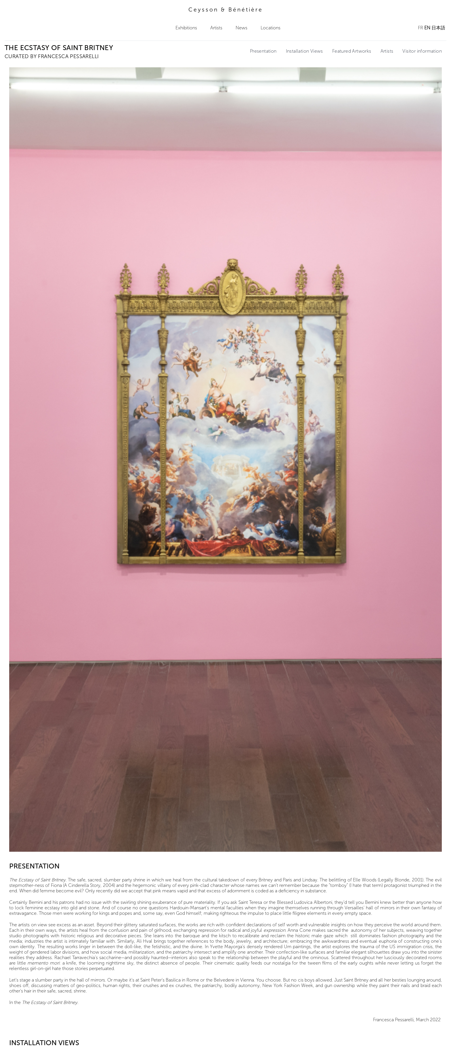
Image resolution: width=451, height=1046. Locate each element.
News (241, 28)
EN (427, 28)
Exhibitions (186, 28)
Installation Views (304, 51)
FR (420, 28)
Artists (216, 28)
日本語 (438, 28)
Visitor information (422, 51)
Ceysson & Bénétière (225, 9)
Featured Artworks (351, 51)
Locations (270, 28)
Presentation (263, 51)
